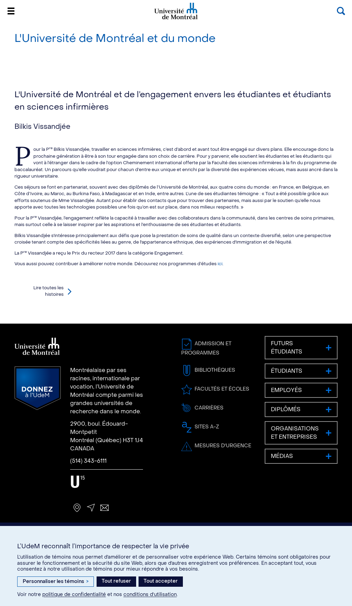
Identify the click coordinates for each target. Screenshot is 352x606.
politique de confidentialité (74, 594)
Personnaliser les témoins (55, 581)
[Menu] (11, 11)
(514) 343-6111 (88, 460)
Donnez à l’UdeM (37, 388)
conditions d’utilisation (150, 594)
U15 (78, 482)
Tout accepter (161, 581)
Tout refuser (116, 581)
